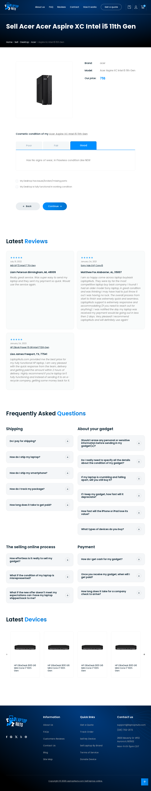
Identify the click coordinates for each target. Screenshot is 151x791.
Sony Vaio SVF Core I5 (92, 265)
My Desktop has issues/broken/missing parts (75, 181)
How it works (90, 7)
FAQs (46, 731)
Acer (33, 42)
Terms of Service (89, 752)
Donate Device (88, 759)
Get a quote (111, 7)
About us (40, 7)
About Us (48, 724)
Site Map (48, 759)
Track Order (87, 731)
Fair (56, 145)
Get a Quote (87, 724)
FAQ (51, 7)
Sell (16, 42)
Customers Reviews (54, 738)
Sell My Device (88, 738)
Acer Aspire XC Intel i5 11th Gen (68, 134)
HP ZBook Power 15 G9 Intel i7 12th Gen (29, 347)
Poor (29, 145)
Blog (45, 752)
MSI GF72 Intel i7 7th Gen (23, 265)
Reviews (61, 7)
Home (9, 42)
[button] (144, 654)
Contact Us (49, 745)
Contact (74, 7)
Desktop (24, 42)
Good (83, 145)
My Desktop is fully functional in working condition (75, 187)
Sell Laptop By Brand (91, 745)
